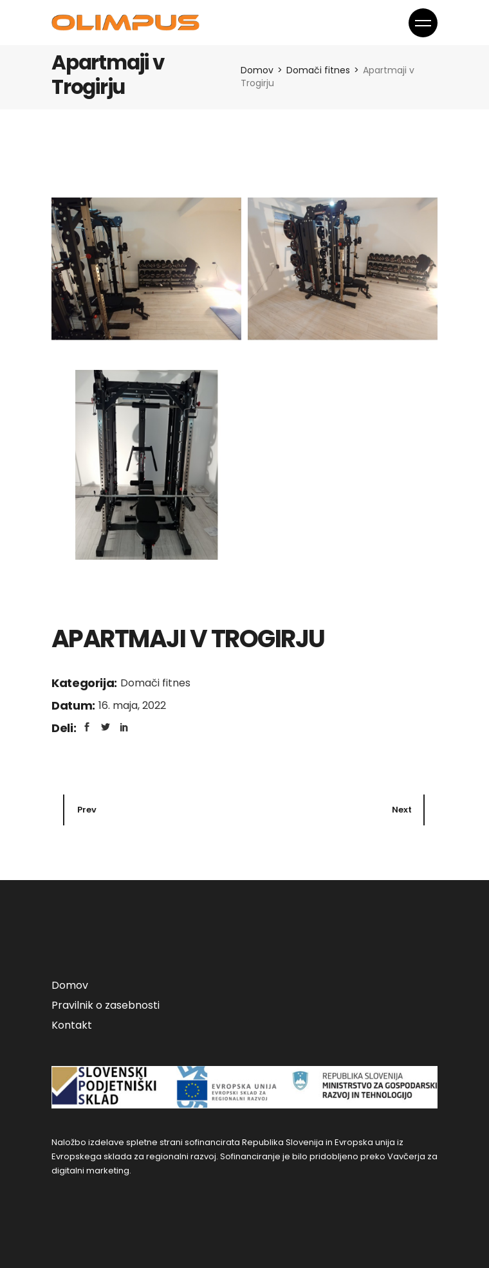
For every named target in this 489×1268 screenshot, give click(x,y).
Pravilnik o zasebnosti (105, 1005)
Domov (69, 985)
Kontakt (71, 1025)
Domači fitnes (155, 682)
